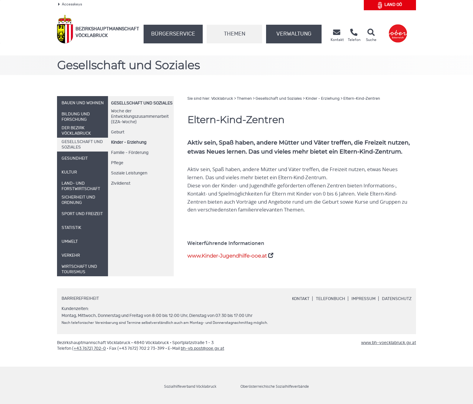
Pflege (117, 163)
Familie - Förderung (129, 153)
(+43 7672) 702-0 (89, 348)
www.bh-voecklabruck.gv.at (388, 343)
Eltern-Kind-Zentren (361, 99)
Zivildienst (120, 183)
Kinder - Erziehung (128, 142)
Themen (234, 34)
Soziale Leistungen (129, 173)
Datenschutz (396, 299)
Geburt (117, 132)
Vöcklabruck (222, 99)
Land (390, 5)
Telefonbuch (330, 299)
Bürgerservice (173, 34)
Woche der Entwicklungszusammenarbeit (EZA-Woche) (140, 116)
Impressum (363, 299)
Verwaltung (293, 34)
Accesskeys (70, 4)
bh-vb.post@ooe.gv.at (202, 348)
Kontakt (301, 299)
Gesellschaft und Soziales (142, 103)
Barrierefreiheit (80, 298)
